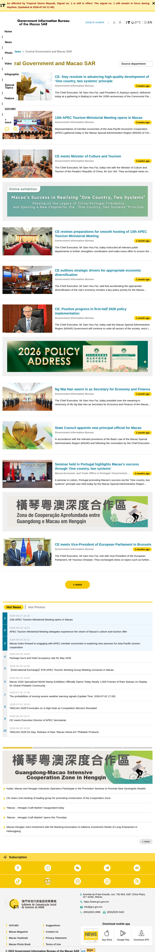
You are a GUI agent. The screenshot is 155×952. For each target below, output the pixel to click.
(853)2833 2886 (92, 908)
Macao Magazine (18, 928)
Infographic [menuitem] (67, 31)
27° (138, 22)
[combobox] (136, 60)
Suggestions (53, 921)
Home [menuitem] (8, 31)
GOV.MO (14, 921)
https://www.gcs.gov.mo (96, 898)
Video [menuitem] (49, 31)
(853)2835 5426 (115, 908)
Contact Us (52, 928)
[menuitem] (21, 31)
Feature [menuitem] (111, 31)
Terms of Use (53, 940)
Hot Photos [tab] (36, 603)
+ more (146, 837)
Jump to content (94, 22)
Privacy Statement (56, 934)
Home (6, 47)
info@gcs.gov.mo (93, 903)
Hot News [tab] (13, 603)
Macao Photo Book (20, 940)
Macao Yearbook (18, 934)
